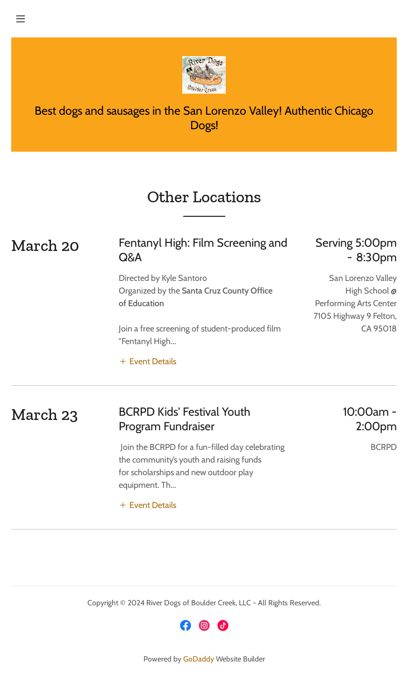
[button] (20, 18)
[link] (204, 75)
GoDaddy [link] (198, 658)
